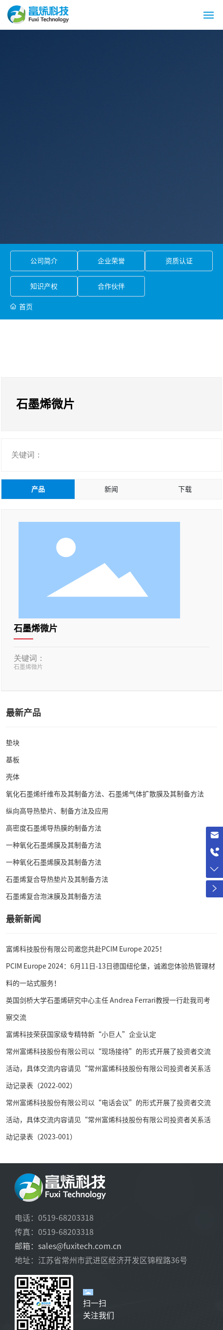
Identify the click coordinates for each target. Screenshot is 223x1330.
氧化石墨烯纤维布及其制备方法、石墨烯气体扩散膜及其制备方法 (105, 794)
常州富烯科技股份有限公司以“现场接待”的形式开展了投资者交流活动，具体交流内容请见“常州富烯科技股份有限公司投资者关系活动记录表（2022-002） (108, 1068)
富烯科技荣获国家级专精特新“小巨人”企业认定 (81, 1034)
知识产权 (44, 286)
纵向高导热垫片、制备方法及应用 (57, 811)
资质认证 (179, 261)
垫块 (13, 742)
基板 (13, 759)
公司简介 (44, 261)
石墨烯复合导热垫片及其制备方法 (57, 879)
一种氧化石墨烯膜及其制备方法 (53, 845)
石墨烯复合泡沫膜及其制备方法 (53, 896)
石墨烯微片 (36, 628)
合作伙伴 (111, 286)
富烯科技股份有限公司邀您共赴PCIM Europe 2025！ (86, 949)
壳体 (13, 777)
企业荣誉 (111, 261)
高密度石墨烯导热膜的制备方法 (53, 828)
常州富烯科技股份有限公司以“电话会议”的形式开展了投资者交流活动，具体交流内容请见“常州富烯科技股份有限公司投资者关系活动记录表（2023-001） (108, 1119)
